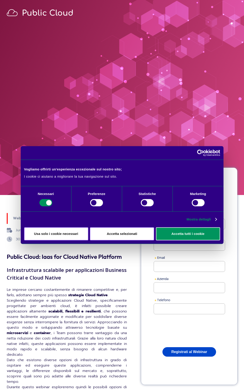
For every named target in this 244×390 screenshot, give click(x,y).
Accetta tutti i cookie (188, 234)
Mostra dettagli (199, 219)
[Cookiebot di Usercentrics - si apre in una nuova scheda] (200, 152)
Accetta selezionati (122, 234)
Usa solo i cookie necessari (56, 234)
